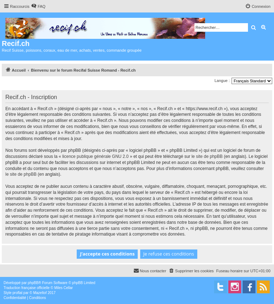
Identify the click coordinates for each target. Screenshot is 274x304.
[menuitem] (38, 6)
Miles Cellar (63, 288)
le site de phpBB (207, 156)
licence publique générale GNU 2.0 (95, 156)
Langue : (222, 80)
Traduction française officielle (27, 288)
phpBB (33, 283)
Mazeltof (40, 293)
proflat (17, 293)
